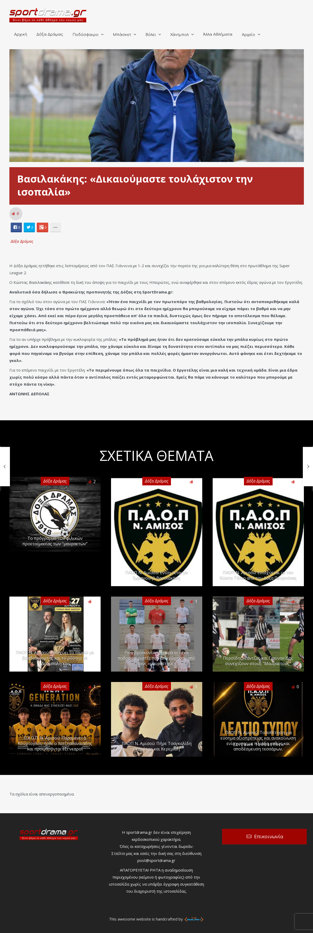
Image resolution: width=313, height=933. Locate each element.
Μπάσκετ (122, 35)
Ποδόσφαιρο (85, 35)
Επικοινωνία (268, 836)
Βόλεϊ (150, 35)
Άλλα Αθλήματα (217, 34)
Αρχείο (248, 35)
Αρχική (20, 34)
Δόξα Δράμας (49, 34)
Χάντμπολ (179, 35)
